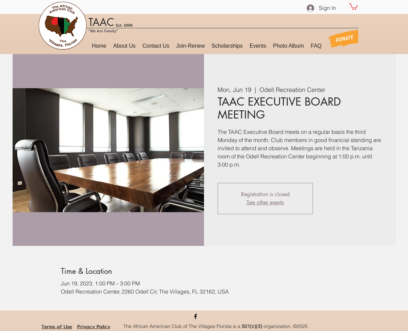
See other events (265, 202)
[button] (353, 6)
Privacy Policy (93, 326)
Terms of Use (56, 326)
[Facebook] (195, 316)
